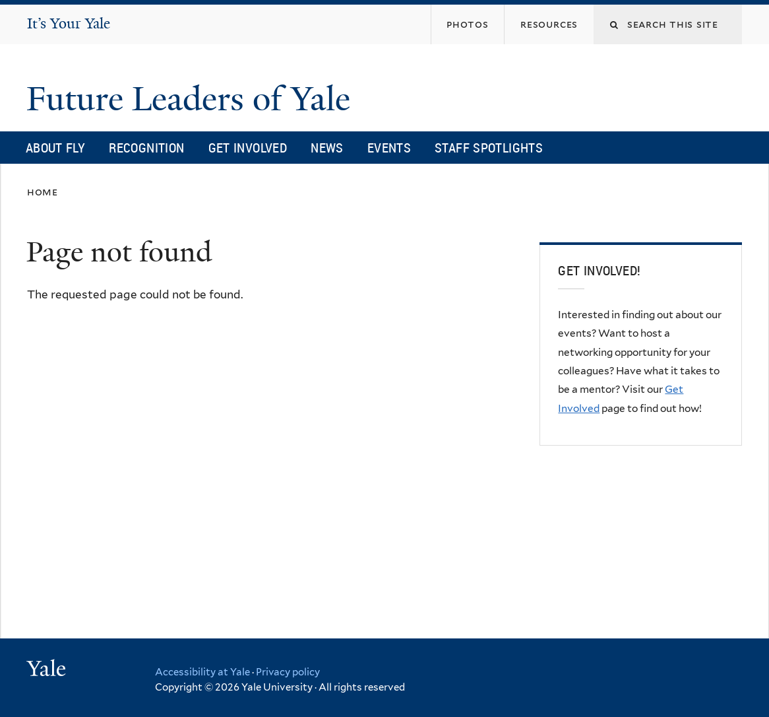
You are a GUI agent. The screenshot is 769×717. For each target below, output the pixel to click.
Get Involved (248, 147)
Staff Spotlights (489, 147)
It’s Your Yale (68, 23)
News (327, 147)
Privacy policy (288, 672)
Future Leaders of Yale (192, 99)
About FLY (55, 147)
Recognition (146, 147)
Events (389, 147)
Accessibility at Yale (202, 672)
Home (42, 192)
